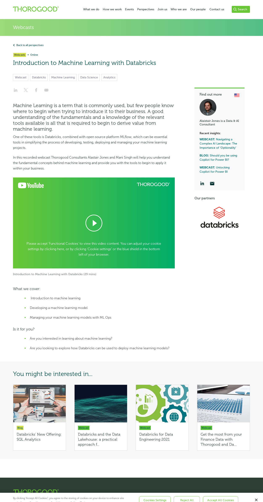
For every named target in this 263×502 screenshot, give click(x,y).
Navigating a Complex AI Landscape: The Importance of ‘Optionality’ (218, 143)
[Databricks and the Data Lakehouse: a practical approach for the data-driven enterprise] (101, 417)
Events (129, 9)
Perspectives (145, 9)
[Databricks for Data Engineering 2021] (162, 417)
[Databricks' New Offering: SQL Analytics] (39, 417)
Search (240, 9)
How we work (112, 9)
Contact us (216, 9)
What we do (91, 9)
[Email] (212, 184)
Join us (162, 9)
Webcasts (23, 27)
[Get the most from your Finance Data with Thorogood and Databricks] (223, 417)
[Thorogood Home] (128, 491)
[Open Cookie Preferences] (94, 222)
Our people (198, 9)
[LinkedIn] (202, 184)
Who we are (179, 9)
